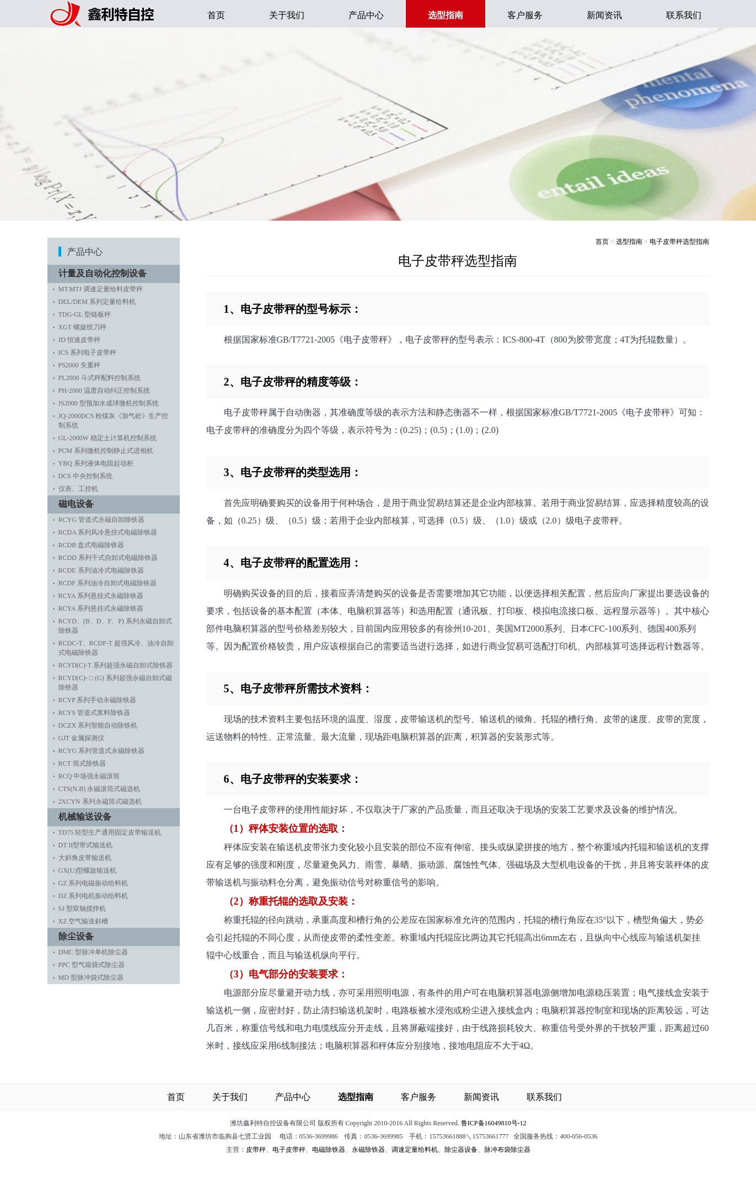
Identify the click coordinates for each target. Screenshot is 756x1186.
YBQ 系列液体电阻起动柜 (95, 463)
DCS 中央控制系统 (85, 476)
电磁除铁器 (328, 1149)
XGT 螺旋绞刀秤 (82, 327)
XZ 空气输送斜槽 (83, 921)
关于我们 (286, 15)
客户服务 (525, 15)
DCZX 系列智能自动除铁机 (98, 725)
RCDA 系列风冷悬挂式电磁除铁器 (108, 532)
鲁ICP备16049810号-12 (494, 1123)
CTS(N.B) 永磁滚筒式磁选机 (99, 789)
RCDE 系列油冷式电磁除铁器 (101, 570)
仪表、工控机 (78, 489)
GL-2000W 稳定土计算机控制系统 (107, 438)
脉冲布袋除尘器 (507, 1149)
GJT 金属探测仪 (81, 738)
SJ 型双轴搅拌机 (82, 908)
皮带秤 (256, 1149)
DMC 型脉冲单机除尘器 (93, 952)
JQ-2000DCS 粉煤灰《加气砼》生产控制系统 (113, 420)
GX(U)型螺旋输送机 (87, 870)
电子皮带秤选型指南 (679, 241)
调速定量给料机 (415, 1149)
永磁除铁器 (368, 1149)
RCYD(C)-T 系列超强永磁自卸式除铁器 (115, 665)
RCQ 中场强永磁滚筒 (89, 776)
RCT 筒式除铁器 (82, 763)
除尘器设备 (461, 1149)
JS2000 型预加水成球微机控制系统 (108, 403)
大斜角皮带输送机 (84, 858)
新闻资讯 (604, 15)
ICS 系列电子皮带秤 (87, 352)
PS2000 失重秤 (79, 365)
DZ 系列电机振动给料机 (93, 896)
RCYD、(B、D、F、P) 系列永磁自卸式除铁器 (115, 625)
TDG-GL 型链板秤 (84, 314)
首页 (216, 15)
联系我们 (683, 15)
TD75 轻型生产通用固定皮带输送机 (110, 832)
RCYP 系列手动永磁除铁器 (97, 700)
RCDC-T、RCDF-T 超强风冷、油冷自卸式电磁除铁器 (116, 647)
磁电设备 (78, 504)
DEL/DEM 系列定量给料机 (97, 302)
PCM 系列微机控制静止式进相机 (105, 451)
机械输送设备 (87, 816)
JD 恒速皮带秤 (79, 340)
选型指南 (629, 241)
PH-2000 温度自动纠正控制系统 (104, 390)
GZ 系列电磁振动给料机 (93, 883)
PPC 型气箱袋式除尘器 (91, 965)
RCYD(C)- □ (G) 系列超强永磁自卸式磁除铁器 (115, 682)
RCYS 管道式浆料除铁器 (94, 713)
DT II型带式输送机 (85, 845)
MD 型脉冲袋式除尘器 (91, 977)
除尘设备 (78, 936)
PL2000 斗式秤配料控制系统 (99, 378)
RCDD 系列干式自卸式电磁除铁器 (108, 558)
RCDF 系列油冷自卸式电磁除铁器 (107, 583)
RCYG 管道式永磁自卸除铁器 (101, 519)
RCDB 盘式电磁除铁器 (91, 545)
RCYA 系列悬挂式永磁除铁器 (100, 596)
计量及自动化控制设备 (105, 273)
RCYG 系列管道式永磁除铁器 (101, 751)
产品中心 (366, 15)
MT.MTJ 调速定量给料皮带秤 (100, 289)
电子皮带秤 (288, 1149)
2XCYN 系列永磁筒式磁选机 (100, 801)
